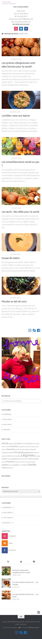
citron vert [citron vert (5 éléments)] (5, 446)
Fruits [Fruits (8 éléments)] (12, 453)
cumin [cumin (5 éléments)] (27, 446)
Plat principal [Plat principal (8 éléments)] (34, 459)
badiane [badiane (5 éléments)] (11, 443)
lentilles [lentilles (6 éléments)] (18, 456)
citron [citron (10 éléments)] (29, 443)
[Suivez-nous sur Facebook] (38, 330)
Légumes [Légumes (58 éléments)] (28, 455)
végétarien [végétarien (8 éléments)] (5, 468)
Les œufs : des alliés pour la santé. (21, 211)
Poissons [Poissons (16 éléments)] (10, 461)
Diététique (6, 59)
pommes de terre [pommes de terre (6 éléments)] (20, 462)
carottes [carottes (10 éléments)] (17, 443)
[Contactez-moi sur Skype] (34, 330)
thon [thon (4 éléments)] (19, 465)
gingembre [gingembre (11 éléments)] (28, 452)
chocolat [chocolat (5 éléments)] (24, 443)
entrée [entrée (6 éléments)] (22, 449)
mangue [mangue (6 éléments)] (37, 456)
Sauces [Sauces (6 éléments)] (10, 465)
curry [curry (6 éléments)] (37, 446)
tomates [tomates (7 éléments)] (24, 465)
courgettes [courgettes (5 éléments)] (21, 446)
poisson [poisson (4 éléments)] (3, 462)
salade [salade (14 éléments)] (5, 464)
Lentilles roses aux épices (16, 115)
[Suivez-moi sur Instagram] (30, 330)
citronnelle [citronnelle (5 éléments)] (36, 443)
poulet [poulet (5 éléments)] (29, 462)
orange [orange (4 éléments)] (9, 459)
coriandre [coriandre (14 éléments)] (13, 446)
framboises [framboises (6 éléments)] (5, 453)
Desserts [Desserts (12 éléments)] (11, 449)
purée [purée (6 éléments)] (33, 462)
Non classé (8, 424)
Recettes (5, 112)
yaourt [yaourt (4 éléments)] (11, 467)
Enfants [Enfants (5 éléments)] (17, 449)
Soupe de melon (11, 258)
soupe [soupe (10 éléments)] (15, 465)
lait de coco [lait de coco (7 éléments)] (11, 456)
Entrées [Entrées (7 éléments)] (27, 449)
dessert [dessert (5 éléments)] (4, 449)
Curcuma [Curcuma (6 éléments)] (32, 446)
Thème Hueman (34, 627)
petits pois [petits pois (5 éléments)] (25, 459)
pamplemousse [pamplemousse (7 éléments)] (16, 459)
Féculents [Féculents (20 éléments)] (19, 452)
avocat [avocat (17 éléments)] (5, 443)
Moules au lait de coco (14, 301)
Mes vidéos (8, 419)
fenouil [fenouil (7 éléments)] (33, 449)
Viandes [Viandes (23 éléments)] (32, 464)
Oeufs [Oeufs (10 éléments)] (4, 459)
